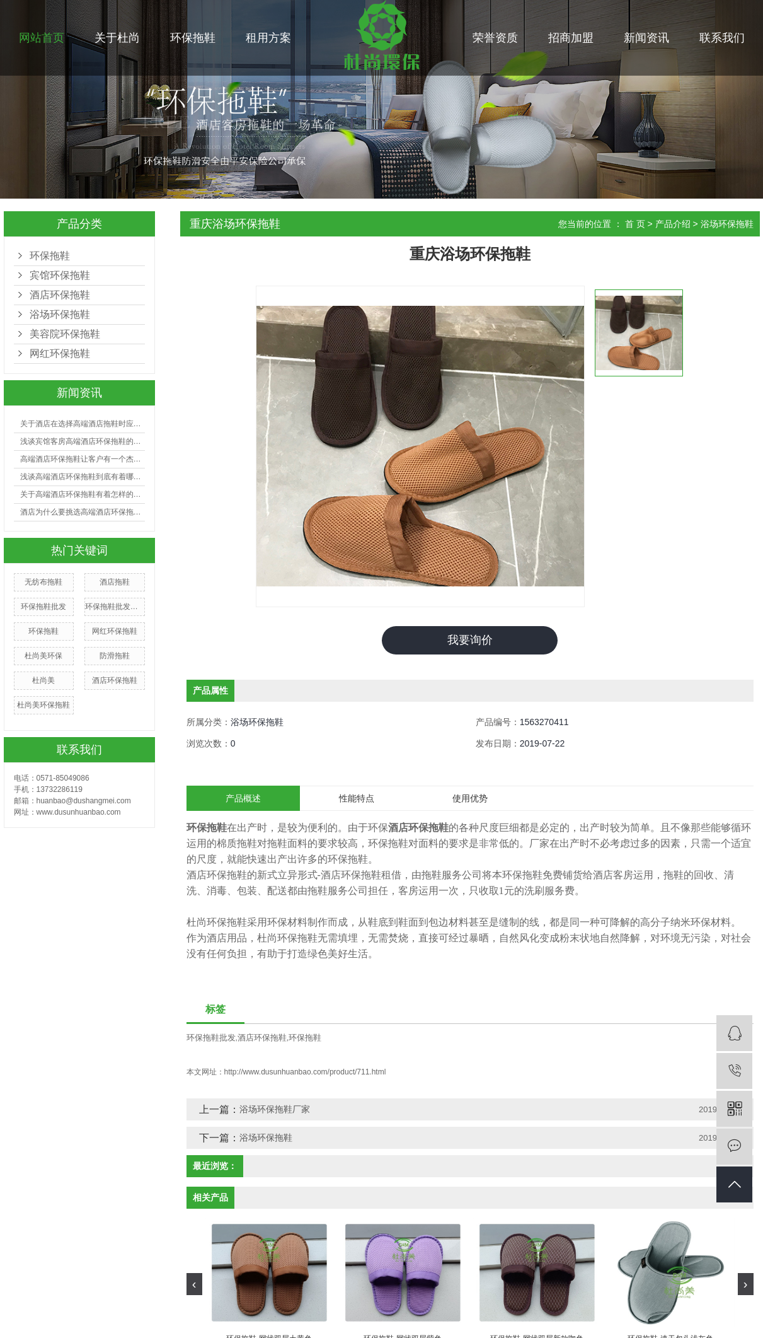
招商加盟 (571, 38)
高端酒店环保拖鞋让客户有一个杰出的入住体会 (82, 459)
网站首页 (41, 38)
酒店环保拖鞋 (60, 294)
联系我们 (722, 38)
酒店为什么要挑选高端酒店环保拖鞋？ (82, 512)
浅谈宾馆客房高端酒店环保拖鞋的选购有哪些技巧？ (82, 441)
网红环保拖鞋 (60, 353)
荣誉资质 (495, 38)
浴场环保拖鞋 (60, 314)
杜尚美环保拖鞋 (43, 705)
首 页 (635, 224)
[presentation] (194, 1284)
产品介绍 (673, 224)
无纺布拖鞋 (43, 582)
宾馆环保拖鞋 (60, 275)
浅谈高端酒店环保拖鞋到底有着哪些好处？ (82, 476)
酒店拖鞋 (115, 582)
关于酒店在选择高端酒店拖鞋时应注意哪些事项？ (82, 423)
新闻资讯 (646, 38)
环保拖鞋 (192, 38)
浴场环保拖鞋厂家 (274, 1109)
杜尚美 (43, 680)
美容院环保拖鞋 (65, 334)
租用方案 (268, 38)
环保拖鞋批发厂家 (114, 606)
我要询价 (470, 640)
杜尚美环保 (43, 655)
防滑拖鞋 (115, 655)
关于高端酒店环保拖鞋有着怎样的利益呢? (82, 494)
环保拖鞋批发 (43, 606)
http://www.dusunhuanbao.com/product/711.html (305, 1071)
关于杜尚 (117, 38)
